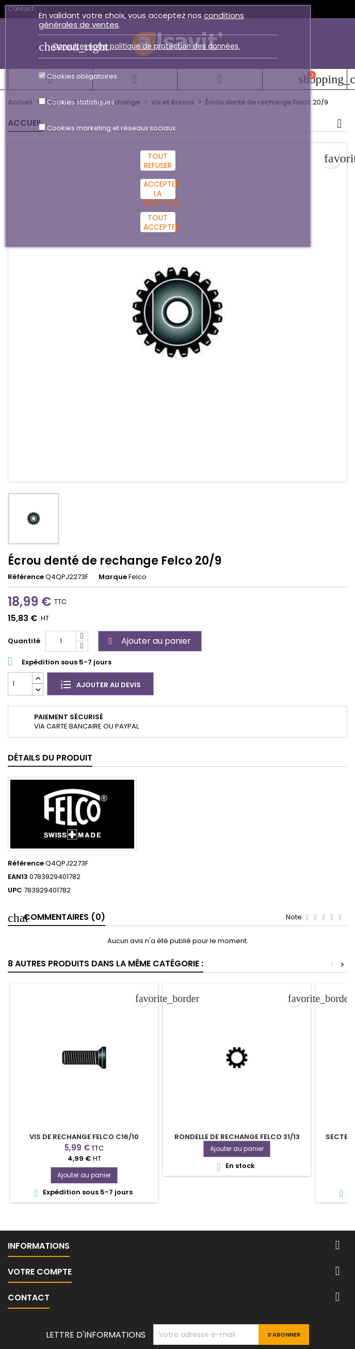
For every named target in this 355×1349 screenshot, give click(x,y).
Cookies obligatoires (82, 76)
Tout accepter (159, 222)
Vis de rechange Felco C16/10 (84, 1137)
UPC (15, 890)
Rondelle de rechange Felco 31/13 (237, 1137)
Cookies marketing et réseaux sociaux (111, 128)
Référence (26, 577)
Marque (113, 577)
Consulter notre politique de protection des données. (146, 46)
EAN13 (18, 877)
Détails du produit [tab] (50, 758)
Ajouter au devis (100, 684)
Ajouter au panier (148, 641)
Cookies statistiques (81, 102)
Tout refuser (158, 161)
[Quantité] (60, 641)
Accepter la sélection (159, 189)
